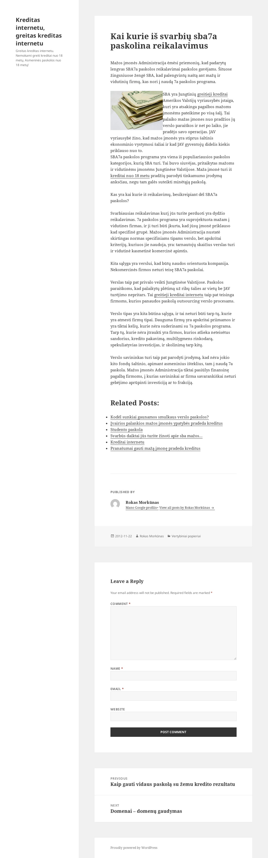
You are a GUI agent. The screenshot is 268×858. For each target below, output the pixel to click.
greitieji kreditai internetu (178, 294)
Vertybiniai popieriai (186, 536)
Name (116, 668)
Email (117, 689)
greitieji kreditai (212, 94)
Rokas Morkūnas (152, 536)
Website (117, 709)
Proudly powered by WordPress (133, 847)
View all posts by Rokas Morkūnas (185, 507)
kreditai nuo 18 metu (130, 175)
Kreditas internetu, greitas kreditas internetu (39, 31)
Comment (120, 604)
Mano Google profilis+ (142, 507)
